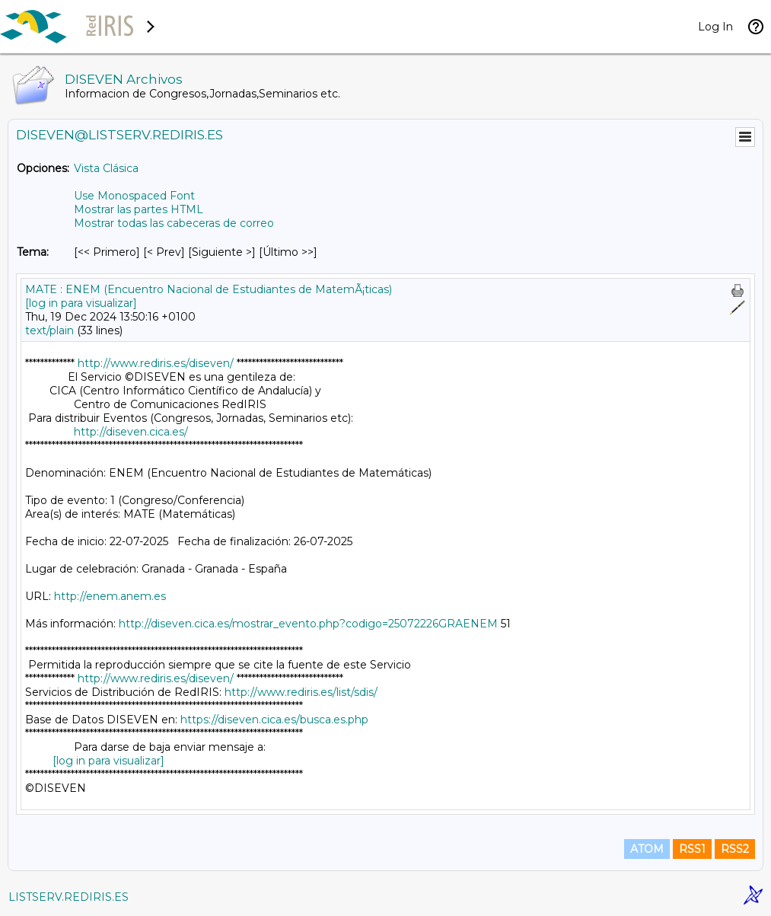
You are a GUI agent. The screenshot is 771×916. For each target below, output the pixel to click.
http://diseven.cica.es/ (131, 432)
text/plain (49, 330)
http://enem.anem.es (110, 596)
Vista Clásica (106, 168)
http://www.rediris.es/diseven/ (156, 363)
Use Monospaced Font (134, 196)
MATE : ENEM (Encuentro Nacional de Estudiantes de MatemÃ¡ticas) (208, 289)
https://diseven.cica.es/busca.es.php (274, 719)
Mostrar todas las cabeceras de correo (174, 223)
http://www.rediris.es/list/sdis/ (301, 692)
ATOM (647, 849)
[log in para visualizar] (81, 303)
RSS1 (692, 849)
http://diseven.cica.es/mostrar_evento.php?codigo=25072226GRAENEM (308, 623)
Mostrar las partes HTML (138, 209)
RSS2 (735, 849)
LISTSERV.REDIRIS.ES (68, 897)
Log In (715, 27)
